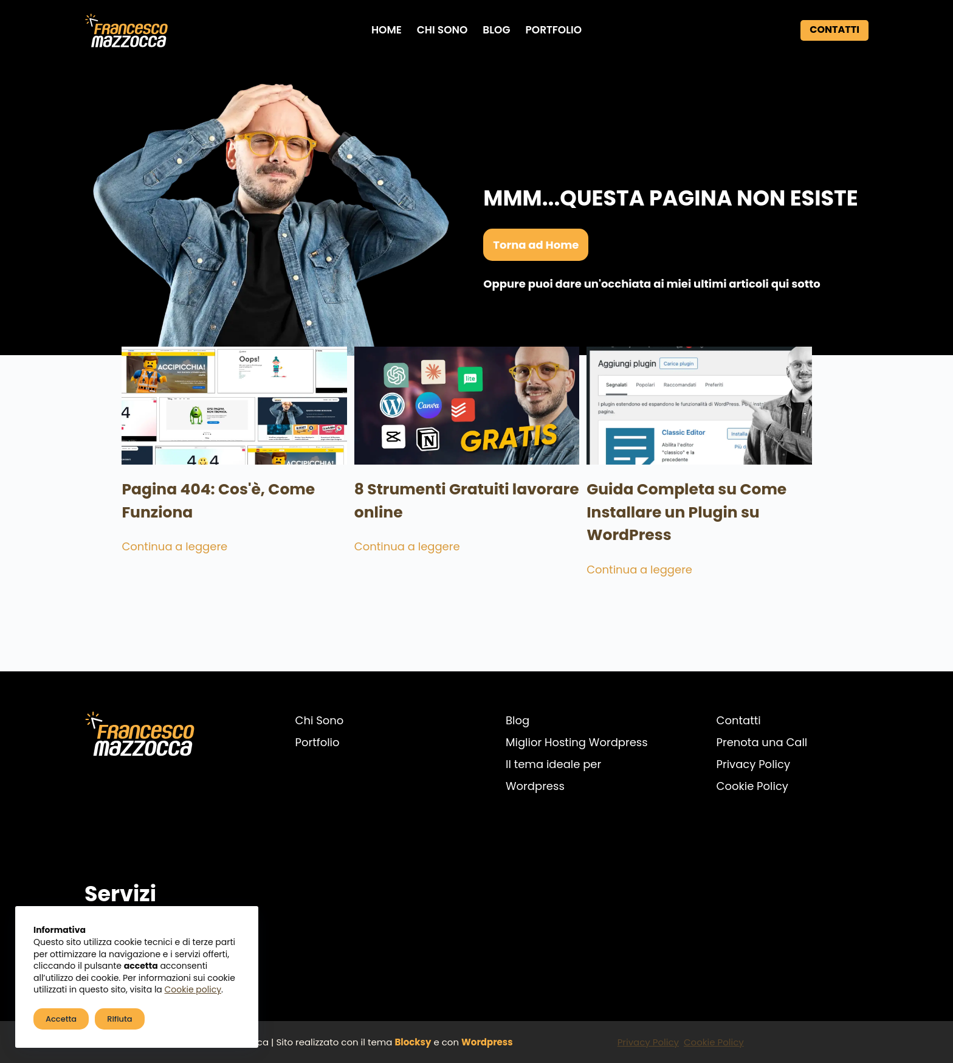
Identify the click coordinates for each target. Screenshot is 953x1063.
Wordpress (487, 1042)
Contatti (834, 29)
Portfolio (553, 30)
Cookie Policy (752, 786)
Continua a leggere (141, 559)
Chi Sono (442, 30)
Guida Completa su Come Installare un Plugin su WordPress (698, 524)
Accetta (61, 1019)
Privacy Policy (754, 764)
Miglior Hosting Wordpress (577, 742)
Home (386, 30)
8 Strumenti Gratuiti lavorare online (455, 513)
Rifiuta (119, 1019)
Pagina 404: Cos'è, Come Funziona (184, 513)
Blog (496, 30)
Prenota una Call (762, 742)
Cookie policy (193, 989)
